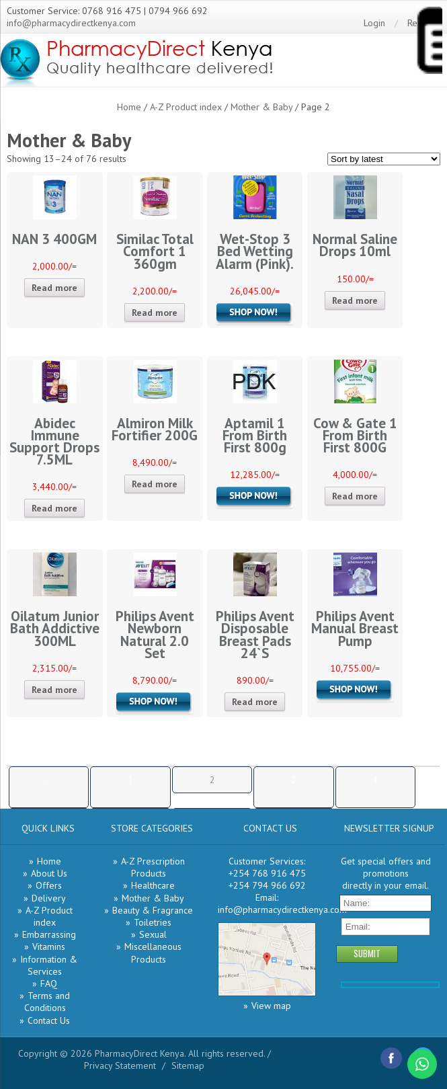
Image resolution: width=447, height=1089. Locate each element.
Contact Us (49, 1020)
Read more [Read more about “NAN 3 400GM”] (54, 288)
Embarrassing (49, 934)
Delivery (49, 898)
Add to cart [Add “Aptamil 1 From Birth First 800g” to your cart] (254, 497)
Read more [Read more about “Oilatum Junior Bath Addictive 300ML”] (54, 690)
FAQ (48, 983)
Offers (49, 885)
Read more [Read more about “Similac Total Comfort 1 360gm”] (154, 313)
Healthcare (153, 885)
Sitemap (187, 1065)
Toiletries (152, 922)
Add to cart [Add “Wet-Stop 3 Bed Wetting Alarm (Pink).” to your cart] (254, 314)
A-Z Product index (186, 107)
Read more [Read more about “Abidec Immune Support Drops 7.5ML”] (54, 508)
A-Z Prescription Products (153, 867)
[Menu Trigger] (428, 43)
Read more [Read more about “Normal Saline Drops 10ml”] (355, 300)
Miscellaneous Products (152, 952)
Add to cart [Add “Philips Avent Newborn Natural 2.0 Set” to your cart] (154, 703)
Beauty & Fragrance (152, 910)
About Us (49, 873)
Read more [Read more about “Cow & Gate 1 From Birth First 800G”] (355, 496)
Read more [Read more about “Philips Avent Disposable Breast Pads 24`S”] (255, 702)
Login (374, 23)
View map (271, 1006)
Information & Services (48, 965)
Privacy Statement (120, 1065)
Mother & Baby (261, 107)
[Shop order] (383, 159)
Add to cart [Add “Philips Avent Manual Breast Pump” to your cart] (355, 691)
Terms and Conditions (47, 1002)
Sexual (153, 934)
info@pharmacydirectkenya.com (71, 23)
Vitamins (48, 946)
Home (129, 107)
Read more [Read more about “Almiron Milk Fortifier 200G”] (154, 484)
